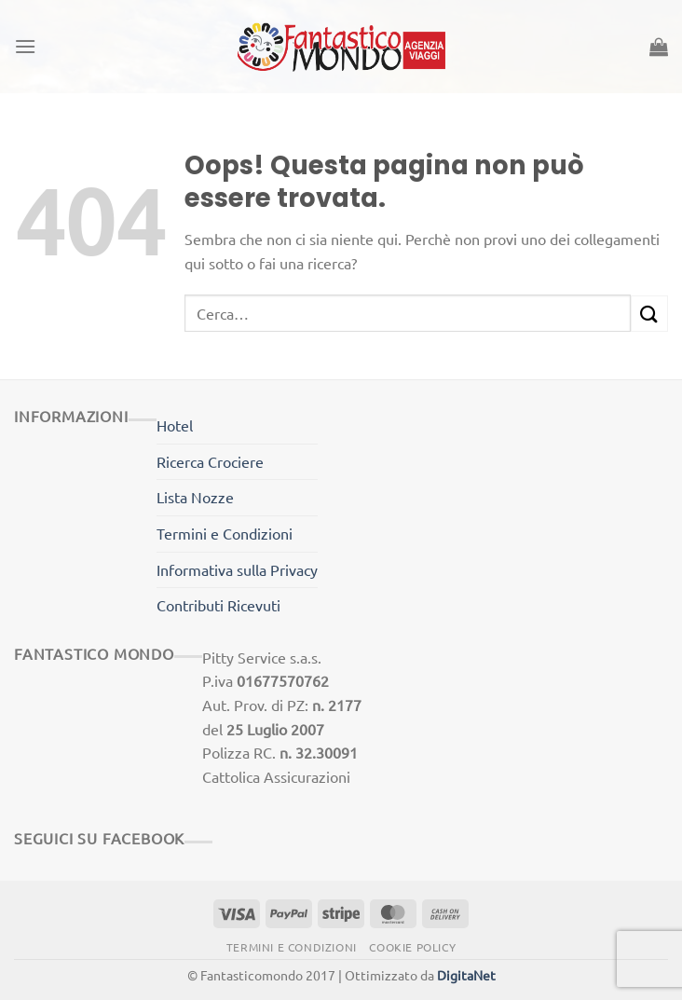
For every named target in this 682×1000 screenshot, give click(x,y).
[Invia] (649, 313)
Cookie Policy (412, 946)
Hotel (175, 425)
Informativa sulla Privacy (237, 569)
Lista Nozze (195, 496)
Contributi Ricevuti (218, 605)
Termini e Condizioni (225, 533)
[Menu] (25, 46)
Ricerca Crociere (210, 461)
